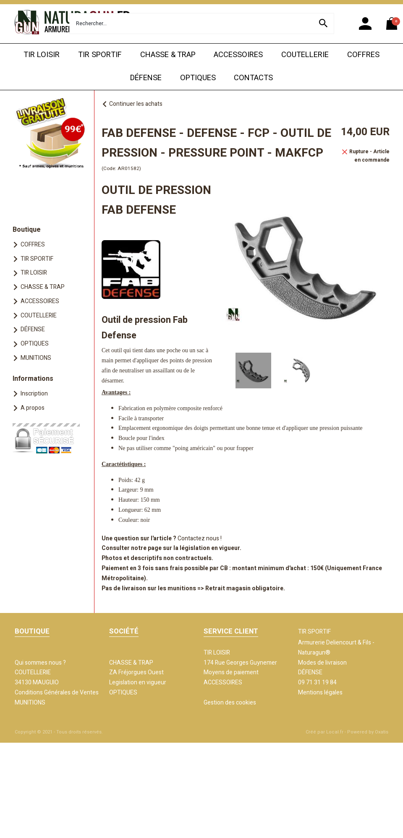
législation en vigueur (210, 548)
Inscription (34, 393)
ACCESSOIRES (238, 54)
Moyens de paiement (231, 672)
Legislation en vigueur (137, 682)
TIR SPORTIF (100, 54)
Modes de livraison (322, 662)
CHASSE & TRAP (168, 54)
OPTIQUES (198, 78)
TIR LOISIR (42, 54)
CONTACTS (253, 78)
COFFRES (363, 54)
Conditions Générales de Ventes (57, 692)
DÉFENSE (146, 78)
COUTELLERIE (305, 54)
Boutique (27, 230)
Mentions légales (320, 692)
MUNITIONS (36, 358)
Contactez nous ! (200, 538)
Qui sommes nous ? (40, 662)
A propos (32, 407)
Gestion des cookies (230, 702)
